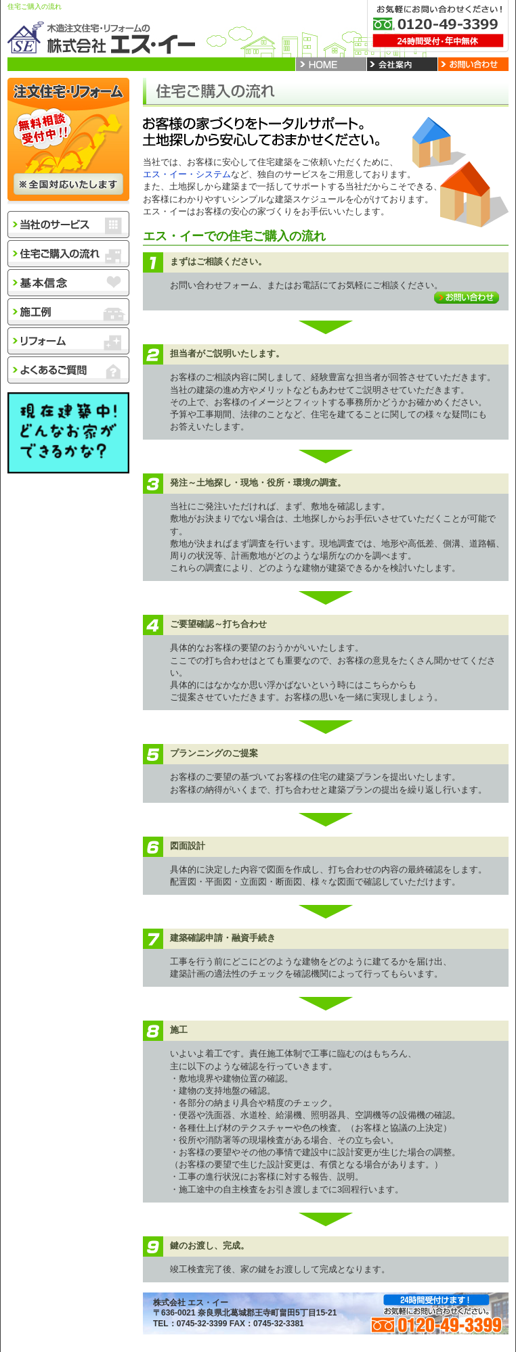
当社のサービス (68, 224)
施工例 (68, 311)
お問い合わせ (466, 298)
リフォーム (68, 340)
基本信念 (68, 282)
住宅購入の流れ (68, 253)
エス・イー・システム (187, 174)
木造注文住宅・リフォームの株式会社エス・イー (102, 36)
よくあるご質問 (68, 369)
